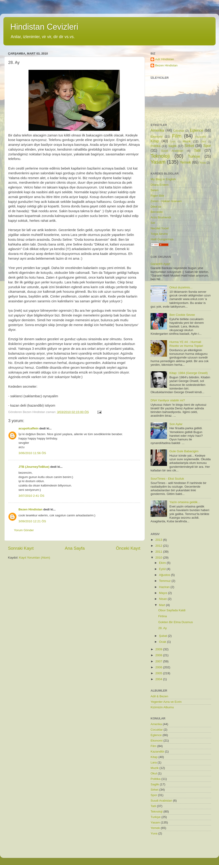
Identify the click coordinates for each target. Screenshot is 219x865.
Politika (156, 146)
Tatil (197, 150)
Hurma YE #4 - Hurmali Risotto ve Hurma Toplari (186, 343)
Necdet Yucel (160, 228)
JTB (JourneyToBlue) (34, 466)
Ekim (163, 562)
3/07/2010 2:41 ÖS (31, 495)
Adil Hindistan (164, 59)
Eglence (196, 130)
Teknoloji (160, 156)
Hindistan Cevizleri (44, 26)
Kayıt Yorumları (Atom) (34, 557)
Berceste (157, 212)
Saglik (172, 146)
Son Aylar (175, 424)
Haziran (164, 587)
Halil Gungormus (162, 239)
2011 (159, 551)
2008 (159, 655)
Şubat (163, 636)
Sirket (189, 146)
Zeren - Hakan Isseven (166, 201)
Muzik (187, 141)
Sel (153, 223)
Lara (172, 141)
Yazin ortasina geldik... (184, 502)
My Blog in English (163, 179)
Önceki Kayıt (128, 548)
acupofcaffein (28, 428)
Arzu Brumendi (161, 217)
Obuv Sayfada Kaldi (171, 610)
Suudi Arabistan (172, 150)
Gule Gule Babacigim (183, 451)
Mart (162, 605)
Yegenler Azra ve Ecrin (166, 701)
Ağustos (165, 575)
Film (177, 136)
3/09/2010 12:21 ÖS (32, 521)
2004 (159, 679)
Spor (207, 146)
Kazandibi (200, 136)
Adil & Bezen (159, 696)
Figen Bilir (157, 195)
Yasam (158, 162)
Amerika (157, 130)
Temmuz (165, 581)
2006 (159, 667)
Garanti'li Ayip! (160, 264)
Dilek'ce (156, 206)
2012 (159, 545)
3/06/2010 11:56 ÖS (32, 453)
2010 (159, 557)
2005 (159, 673)
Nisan (163, 599)
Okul (203, 141)
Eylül (163, 569)
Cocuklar (178, 130)
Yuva (203, 162)
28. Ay (162, 628)
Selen (155, 190)
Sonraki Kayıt (21, 548)
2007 (159, 661)
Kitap (155, 141)
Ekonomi (157, 136)
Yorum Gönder (24, 530)
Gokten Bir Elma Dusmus (175, 622)
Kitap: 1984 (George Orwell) (188, 373)
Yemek (185, 162)
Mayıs (163, 593)
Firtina (162, 616)
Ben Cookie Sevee (182, 314)
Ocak (163, 641)
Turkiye (194, 156)
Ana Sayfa (75, 548)
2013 (159, 539)
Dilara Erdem (160, 184)
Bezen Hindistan (30, 509)
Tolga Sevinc (159, 233)
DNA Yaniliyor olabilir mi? (168, 400)
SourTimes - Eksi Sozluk (167, 478)
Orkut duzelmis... (180, 287)
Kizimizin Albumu (162, 707)
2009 (159, 649)
